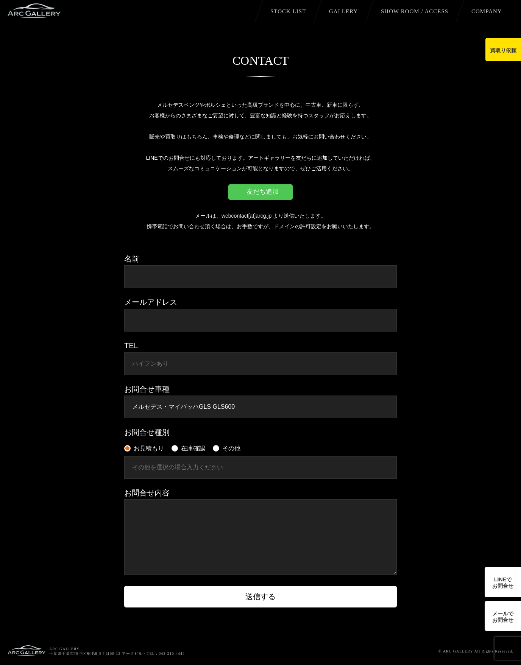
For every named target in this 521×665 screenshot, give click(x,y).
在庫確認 (193, 448)
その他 (231, 448)
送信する (260, 596)
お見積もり (149, 448)
